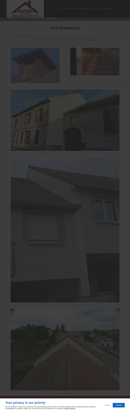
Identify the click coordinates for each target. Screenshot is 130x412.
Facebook (72, 408)
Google (66, 408)
